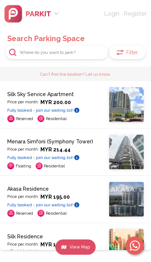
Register (135, 13)
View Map (75, 247)
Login (111, 13)
